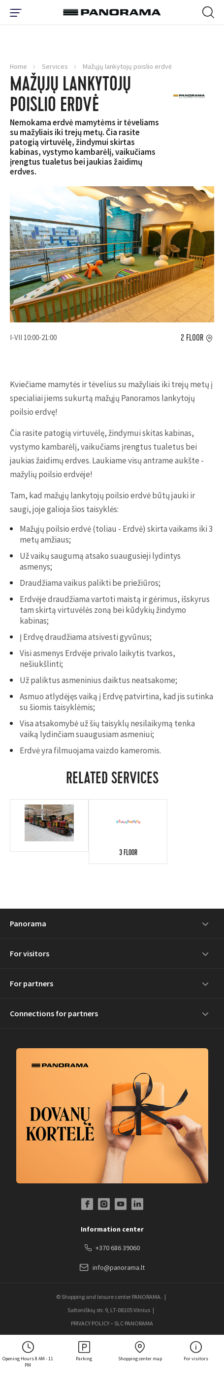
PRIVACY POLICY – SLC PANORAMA (112, 1323)
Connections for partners (54, 1013)
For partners (31, 983)
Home (18, 66)
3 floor (128, 854)
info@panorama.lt (112, 1268)
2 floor (192, 338)
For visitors (29, 953)
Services (55, 66)
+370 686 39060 (112, 1248)
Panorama (28, 923)
